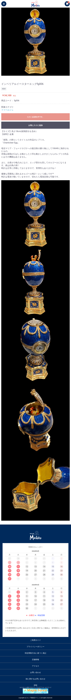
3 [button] (35, 74)
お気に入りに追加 (35, 125)
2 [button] (31, 74)
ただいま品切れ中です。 (35, 117)
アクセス (35, 666)
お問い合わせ (35, 672)
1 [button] (28, 74)
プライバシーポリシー (35, 647)
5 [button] (43, 74)
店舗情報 (35, 659)
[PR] (35, 688)
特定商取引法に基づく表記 (35, 653)
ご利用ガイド (35, 640)
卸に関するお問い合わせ (35, 679)
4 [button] (39, 74)
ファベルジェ (7, 110)
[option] (35, 42)
